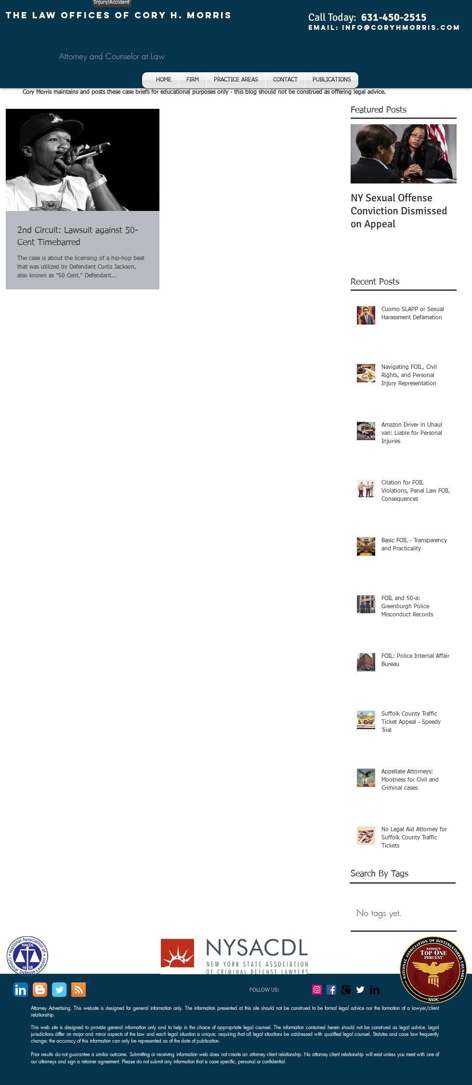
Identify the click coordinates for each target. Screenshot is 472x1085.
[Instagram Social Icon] (317, 989)
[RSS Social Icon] (78, 989)
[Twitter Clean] (360, 989)
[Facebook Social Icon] (331, 989)
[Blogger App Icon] (40, 989)
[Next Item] (441, 153)
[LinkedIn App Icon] (20, 989)
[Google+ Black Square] (346, 989)
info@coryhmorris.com (401, 28)
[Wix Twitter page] (59, 989)
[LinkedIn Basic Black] (375, 989)
